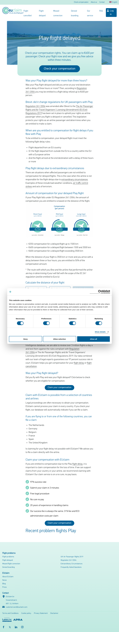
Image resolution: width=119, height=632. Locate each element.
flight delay (79, 363)
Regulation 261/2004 (35, 106)
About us (94, 2)
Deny (25, 339)
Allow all (93, 339)
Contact (102, 2)
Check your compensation (59, 68)
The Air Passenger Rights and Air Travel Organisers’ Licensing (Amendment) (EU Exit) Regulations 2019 (59, 110)
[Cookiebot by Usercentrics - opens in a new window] (100, 292)
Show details (100, 332)
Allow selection (59, 339)
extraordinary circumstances (74, 179)
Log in (112, 13)
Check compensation (81, 2)
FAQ (101, 11)
